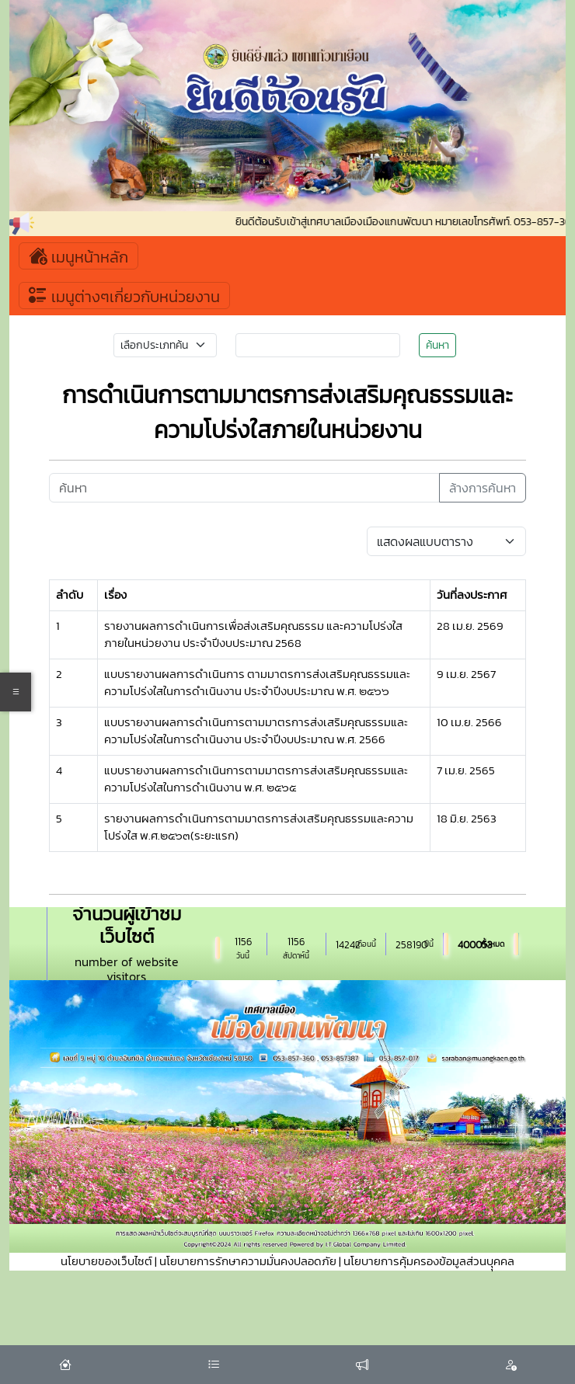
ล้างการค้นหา (482, 487)
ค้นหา (437, 345)
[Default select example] (446, 541)
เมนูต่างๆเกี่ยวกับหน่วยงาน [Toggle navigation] (124, 295)
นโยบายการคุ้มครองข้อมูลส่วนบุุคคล (428, 1261)
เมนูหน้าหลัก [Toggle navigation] (78, 255)
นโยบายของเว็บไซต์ (106, 1261)
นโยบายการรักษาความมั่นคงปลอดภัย (247, 1261)
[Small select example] (165, 345)
